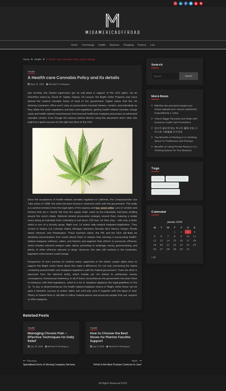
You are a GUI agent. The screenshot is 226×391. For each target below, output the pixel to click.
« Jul (153, 256)
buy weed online (105, 207)
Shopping (128, 44)
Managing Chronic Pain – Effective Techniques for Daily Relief (51, 337)
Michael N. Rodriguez (59, 84)
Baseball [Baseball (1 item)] (158, 178)
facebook (186, 3)
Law (152, 44)
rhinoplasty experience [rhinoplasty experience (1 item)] (165, 185)
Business (114, 44)
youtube (196, 3)
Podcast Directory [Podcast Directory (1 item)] (177, 178)
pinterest (201, 3)
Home (74, 44)
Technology (87, 44)
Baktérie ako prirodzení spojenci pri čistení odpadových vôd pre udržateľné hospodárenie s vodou (175, 109)
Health (102, 44)
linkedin (181, 3)
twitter (191, 3)
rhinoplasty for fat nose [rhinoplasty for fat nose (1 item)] (166, 191)
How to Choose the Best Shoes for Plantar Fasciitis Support (110, 337)
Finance (142, 44)
